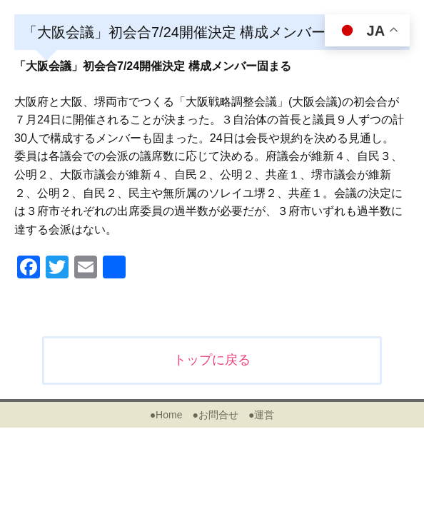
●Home (166, 414)
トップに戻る (212, 360)
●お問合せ (215, 414)
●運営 (261, 414)
